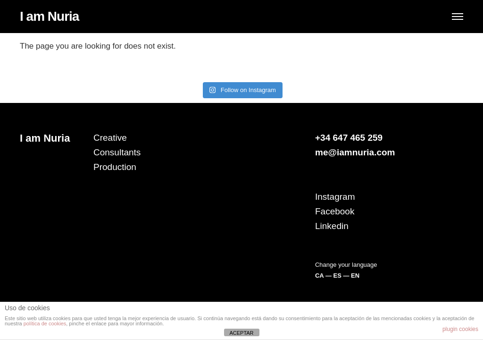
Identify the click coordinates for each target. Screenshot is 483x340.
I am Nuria (49, 16)
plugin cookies (460, 329)
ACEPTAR (241, 333)
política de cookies (45, 323)
